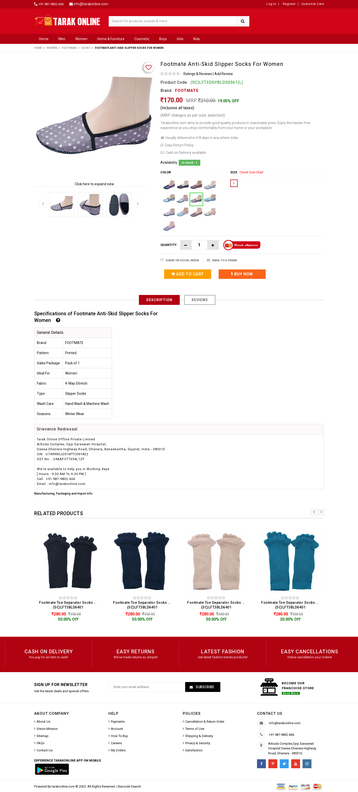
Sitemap (43, 736)
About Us (43, 721)
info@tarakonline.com (91, 4)
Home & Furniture (111, 39)
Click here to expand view (94, 184)
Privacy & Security (197, 743)
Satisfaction (194, 750)
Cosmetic (141, 39)
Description (159, 300)
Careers (116, 743)
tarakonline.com (64, 786)
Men (61, 39)
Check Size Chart (251, 172)
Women (81, 39)
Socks (85, 48)
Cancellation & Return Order (204, 721)
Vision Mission (47, 729)
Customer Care (312, 4)
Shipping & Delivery (199, 736)
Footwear (69, 48)
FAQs (40, 743)
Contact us (269, 713)
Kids (196, 39)
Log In (271, 4)
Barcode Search (129, 786)
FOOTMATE (187, 90)
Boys (163, 39)
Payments (118, 721)
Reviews (200, 300)
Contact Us (44, 750)
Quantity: (169, 245)
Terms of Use (194, 729)
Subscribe (204, 687)
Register (289, 4)
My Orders (118, 750)
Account (117, 729)
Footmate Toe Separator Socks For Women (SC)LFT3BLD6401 (69, 605)
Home (44, 39)
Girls (180, 39)
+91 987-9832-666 (51, 4)
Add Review (223, 74)
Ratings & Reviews (197, 74)
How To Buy (119, 736)
